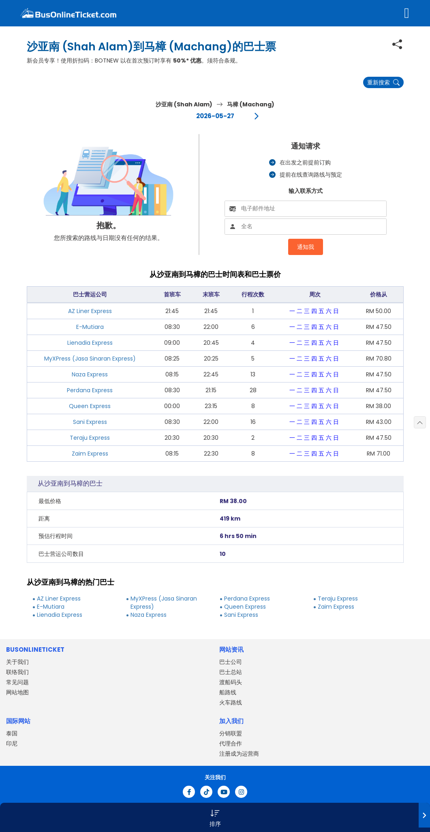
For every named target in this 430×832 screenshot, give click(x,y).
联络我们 (17, 672)
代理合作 (230, 743)
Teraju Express (90, 438)
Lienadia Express (90, 343)
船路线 (227, 692)
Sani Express (90, 422)
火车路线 (230, 702)
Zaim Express (90, 453)
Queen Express (90, 406)
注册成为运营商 (239, 754)
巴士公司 (230, 662)
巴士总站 (230, 672)
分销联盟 (230, 733)
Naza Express (90, 374)
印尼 (11, 743)
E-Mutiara (90, 327)
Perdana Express (90, 390)
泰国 (11, 733)
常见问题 (17, 682)
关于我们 (17, 662)
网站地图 (17, 692)
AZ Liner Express (90, 311)
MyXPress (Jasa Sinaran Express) (90, 358)
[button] (215, 817)
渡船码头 (230, 682)
